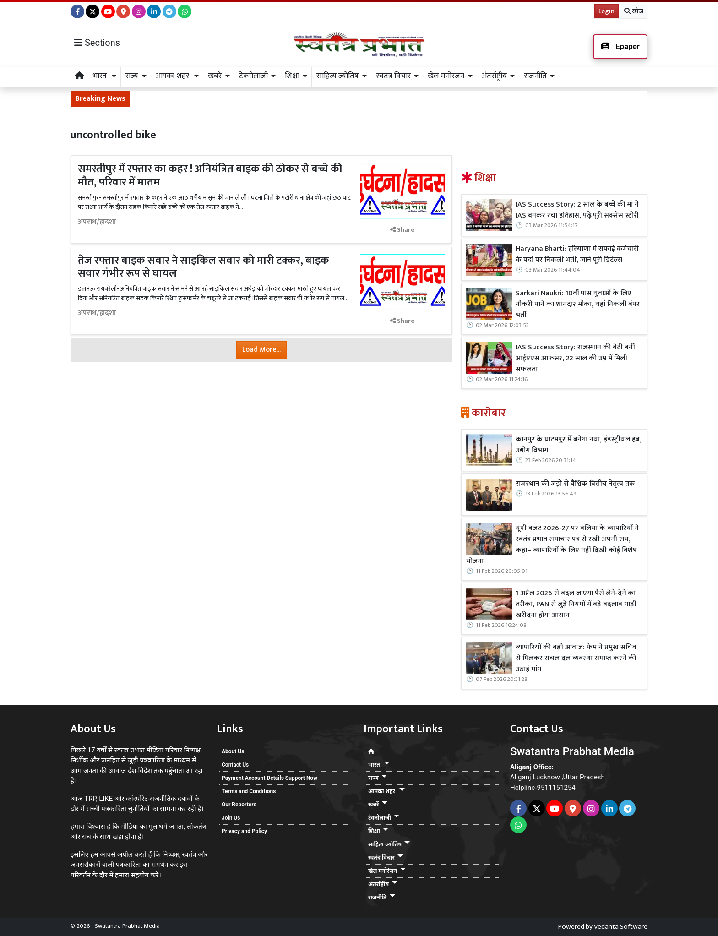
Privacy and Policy (244, 831)
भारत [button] (101, 76)
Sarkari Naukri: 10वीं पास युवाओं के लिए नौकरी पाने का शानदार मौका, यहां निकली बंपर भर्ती (578, 304)
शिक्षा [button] (292, 76)
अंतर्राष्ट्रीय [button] (494, 76)
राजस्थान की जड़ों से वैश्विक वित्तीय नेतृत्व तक (575, 484)
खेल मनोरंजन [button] (446, 76)
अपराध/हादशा (97, 222)
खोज (633, 11)
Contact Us (235, 765)
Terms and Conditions (249, 791)
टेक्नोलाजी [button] (253, 76)
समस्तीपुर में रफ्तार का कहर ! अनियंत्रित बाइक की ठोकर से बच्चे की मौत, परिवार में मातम (210, 175)
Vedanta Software (620, 926)
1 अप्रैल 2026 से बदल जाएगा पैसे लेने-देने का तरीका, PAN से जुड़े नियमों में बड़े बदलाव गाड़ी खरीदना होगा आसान (576, 604)
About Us (233, 751)
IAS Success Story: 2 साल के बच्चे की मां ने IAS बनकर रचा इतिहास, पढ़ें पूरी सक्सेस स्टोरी (577, 210)
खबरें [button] (215, 76)
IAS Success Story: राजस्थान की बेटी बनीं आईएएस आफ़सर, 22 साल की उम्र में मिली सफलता (575, 358)
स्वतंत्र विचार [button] (393, 76)
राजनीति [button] (535, 76)
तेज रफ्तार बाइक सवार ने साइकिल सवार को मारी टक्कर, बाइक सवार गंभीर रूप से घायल (203, 267)
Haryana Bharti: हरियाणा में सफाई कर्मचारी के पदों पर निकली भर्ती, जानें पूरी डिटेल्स (577, 255)
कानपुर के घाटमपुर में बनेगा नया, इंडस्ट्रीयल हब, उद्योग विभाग (579, 445)
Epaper (620, 46)
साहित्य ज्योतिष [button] (337, 76)
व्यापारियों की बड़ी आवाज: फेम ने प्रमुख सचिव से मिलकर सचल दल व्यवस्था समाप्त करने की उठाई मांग (576, 658)
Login (606, 11)
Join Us (231, 818)
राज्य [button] (131, 76)
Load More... (261, 349)
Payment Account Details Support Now (269, 778)
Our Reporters (239, 804)
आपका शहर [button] (173, 76)
